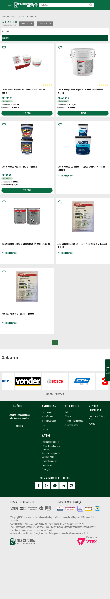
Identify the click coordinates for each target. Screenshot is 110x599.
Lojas (67, 412)
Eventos (45, 429)
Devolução (46, 469)
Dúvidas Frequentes (49, 461)
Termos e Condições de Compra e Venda (51, 455)
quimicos (22, 17)
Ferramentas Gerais (8, 17)
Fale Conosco (47, 465)
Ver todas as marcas (55, 393)
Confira (19, 426)
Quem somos (47, 412)
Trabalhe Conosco (49, 420)
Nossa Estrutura (48, 416)
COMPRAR (27, 113)
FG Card (92, 423)
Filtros (5, 31)
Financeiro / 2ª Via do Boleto (97, 418)
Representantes (71, 425)
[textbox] (66, 5)
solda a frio (33, 17)
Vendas (68, 416)
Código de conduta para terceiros (51, 448)
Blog (43, 425)
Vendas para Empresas (74, 420)
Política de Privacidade (50, 441)
